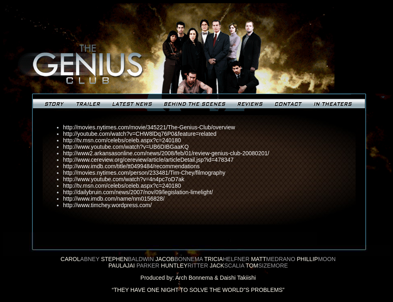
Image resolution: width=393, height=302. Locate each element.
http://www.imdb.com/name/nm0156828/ (114, 198)
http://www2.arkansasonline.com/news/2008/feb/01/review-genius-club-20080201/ (166, 153)
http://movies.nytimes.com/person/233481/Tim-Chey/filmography (144, 172)
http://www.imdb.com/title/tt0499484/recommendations (131, 166)
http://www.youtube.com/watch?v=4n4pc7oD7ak (123, 179)
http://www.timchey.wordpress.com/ (107, 205)
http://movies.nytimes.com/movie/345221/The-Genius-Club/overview (149, 127)
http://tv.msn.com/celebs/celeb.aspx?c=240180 (122, 140)
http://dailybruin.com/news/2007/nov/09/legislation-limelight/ (138, 192)
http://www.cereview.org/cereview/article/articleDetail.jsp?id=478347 (148, 159)
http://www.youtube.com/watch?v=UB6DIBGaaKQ (126, 147)
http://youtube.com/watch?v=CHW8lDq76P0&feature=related (139, 134)
